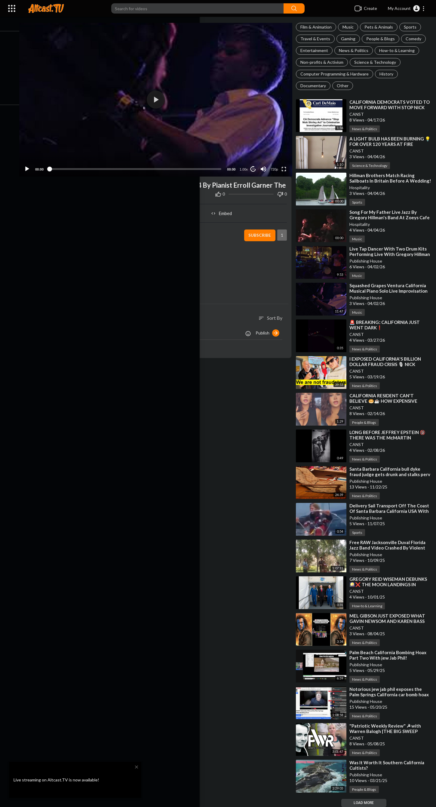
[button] (406, 8)
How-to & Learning (399, 50)
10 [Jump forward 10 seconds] (255, 164)
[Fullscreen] (286, 165)
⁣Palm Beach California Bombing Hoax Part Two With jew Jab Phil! (390, 655)
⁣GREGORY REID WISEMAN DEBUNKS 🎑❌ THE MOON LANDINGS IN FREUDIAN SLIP (391, 584)
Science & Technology (378, 62)
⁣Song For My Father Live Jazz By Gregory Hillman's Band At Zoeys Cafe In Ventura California (386, 217)
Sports (413, 26)
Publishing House (368, 260)
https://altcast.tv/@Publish (78, 285)
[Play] (36, 165)
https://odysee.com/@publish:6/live (110, 265)
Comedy (416, 38)
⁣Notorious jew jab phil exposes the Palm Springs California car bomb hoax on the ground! (388, 694)
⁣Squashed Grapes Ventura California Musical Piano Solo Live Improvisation (391, 288)
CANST (359, 114)
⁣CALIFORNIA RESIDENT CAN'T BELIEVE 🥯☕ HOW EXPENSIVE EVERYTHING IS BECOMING (386, 401)
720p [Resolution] (276, 165)
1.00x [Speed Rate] (245, 165)
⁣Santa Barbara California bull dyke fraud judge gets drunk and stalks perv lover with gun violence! (387, 474)
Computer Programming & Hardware (337, 73)
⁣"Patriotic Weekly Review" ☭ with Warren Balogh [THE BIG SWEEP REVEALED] (388, 731)
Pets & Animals (381, 26)
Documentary (316, 85)
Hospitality (362, 187)
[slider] (141, 165)
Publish (270, 337)
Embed (225, 217)
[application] (161, 97)
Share (97, 217)
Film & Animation (318, 26)
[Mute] (265, 165)
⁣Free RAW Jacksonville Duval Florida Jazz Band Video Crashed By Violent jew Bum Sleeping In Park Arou (390, 548)
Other (345, 85)
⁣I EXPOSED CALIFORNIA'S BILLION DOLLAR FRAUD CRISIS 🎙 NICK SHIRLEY (388, 364)
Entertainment (317, 50)
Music (350, 26)
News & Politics (356, 50)
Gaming (351, 38)
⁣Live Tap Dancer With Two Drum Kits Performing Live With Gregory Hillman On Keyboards (390, 254)
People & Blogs (383, 38)
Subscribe (261, 239)
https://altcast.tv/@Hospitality (82, 278)
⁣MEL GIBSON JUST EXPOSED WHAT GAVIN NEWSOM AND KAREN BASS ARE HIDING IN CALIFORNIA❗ (390, 621)
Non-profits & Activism (324, 62)
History (389, 73)
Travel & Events (318, 38)
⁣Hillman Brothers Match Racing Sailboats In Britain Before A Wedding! (384, 181)
